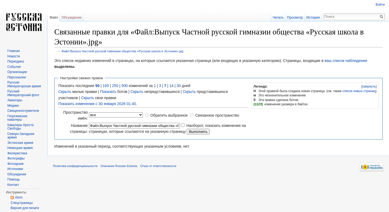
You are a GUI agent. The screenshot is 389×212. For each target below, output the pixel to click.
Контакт (13, 185)
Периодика (15, 61)
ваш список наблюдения (345, 60)
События (14, 67)
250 (115, 86)
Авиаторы (14, 100)
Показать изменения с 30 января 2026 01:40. (97, 104)
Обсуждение (72, 17)
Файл (53, 17)
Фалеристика (17, 153)
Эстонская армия (20, 143)
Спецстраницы (22, 203)
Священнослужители (23, 111)
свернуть (369, 86)
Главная (13, 51)
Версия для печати (25, 208)
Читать (278, 17)
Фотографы (16, 158)
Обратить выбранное (169, 115)
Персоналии (16, 77)
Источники (15, 169)
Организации (17, 72)
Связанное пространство (217, 115)
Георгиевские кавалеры (17, 118)
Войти (380, 4)
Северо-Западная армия (20, 136)
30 (179, 86)
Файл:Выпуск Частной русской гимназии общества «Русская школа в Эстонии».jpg (122, 51)
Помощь (13, 179)
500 (124, 86)
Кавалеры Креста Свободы (20, 127)
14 (171, 86)
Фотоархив (15, 164)
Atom (18, 197)
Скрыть (64, 91)
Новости (13, 56)
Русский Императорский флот (23, 93)
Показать (108, 91)
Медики (13, 105)
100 (106, 86)
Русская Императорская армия (24, 84)
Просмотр (295, 17)
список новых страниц (359, 91)
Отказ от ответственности (158, 166)
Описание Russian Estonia (118, 166)
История (313, 17)
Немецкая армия (20, 148)
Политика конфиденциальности (75, 166)
